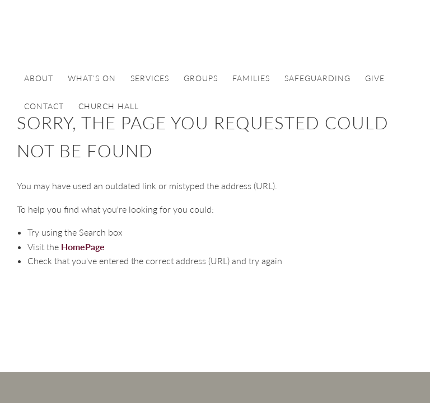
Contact (44, 106)
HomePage (83, 246)
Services (149, 78)
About (38, 78)
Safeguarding (317, 78)
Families (251, 78)
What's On (92, 78)
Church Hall (108, 106)
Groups (201, 78)
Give (375, 78)
